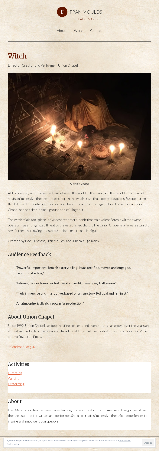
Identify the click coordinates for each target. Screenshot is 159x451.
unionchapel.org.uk (21, 347)
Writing (13, 378)
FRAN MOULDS (86, 12)
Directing (15, 373)
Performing (16, 384)
